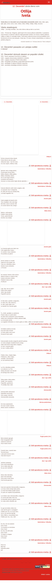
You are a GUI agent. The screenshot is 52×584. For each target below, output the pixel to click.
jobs (39, 569)
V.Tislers (47, 564)
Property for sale (28, 569)
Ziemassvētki (47, 390)
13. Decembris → (45, 102)
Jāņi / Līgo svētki (46, 287)
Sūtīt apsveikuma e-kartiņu (40, 166)
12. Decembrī (18, 6)
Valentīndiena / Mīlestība (44, 169)
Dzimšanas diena (46, 327)
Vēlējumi (48, 156)
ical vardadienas (15, 569)
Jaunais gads (47, 198)
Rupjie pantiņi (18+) (45, 436)
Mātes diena (47, 210)
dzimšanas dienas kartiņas (23, 570)
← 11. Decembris (7, 102)
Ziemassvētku (5, 569)
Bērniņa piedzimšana (45, 402)
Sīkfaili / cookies (45, 574)
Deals (7, 570)
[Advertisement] (26, 81)
